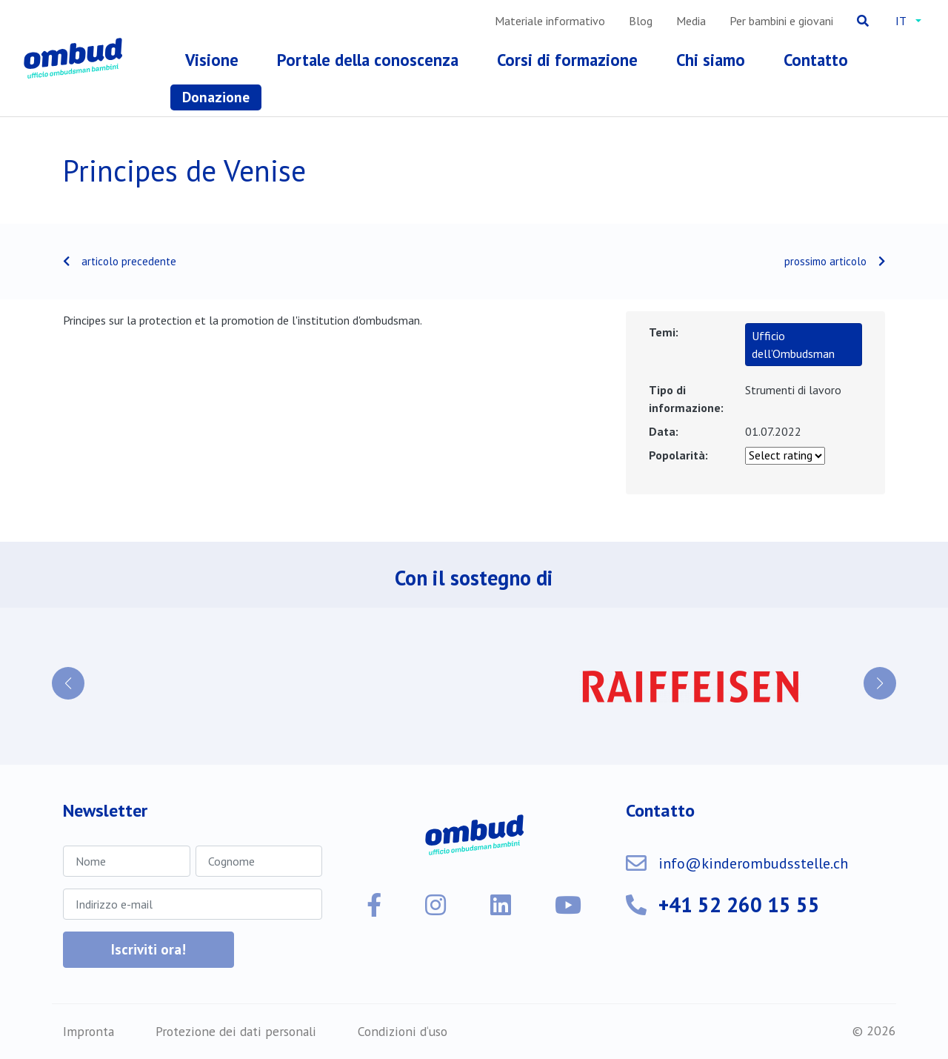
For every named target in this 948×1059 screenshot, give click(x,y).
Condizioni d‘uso (402, 1031)
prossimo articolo (825, 261)
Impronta (88, 1031)
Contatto (816, 59)
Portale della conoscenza (367, 59)
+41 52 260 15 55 (739, 904)
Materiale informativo (550, 20)
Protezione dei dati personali (236, 1031)
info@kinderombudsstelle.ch (753, 863)
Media (691, 20)
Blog (640, 20)
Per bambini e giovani (781, 20)
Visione (211, 59)
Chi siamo (710, 59)
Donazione (216, 96)
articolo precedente (128, 261)
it (901, 20)
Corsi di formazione (567, 59)
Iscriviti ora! (148, 949)
